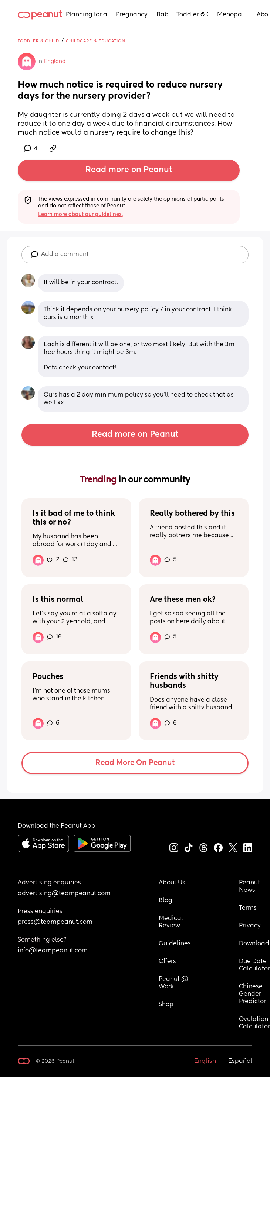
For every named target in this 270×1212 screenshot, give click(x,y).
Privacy (250, 926)
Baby (162, 15)
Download (254, 944)
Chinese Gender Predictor (252, 994)
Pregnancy (132, 15)
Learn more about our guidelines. (80, 214)
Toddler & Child (192, 15)
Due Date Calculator (254, 965)
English (205, 1061)
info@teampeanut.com (53, 951)
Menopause (229, 15)
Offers (167, 962)
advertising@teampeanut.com (64, 894)
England (54, 61)
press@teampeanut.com (55, 922)
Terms (248, 908)
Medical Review (172, 922)
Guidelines (175, 944)
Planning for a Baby (86, 15)
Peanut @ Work (174, 983)
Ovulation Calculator (254, 1023)
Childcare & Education (95, 41)
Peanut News (250, 886)
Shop (166, 1005)
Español (240, 1061)
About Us (172, 883)
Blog (165, 901)
